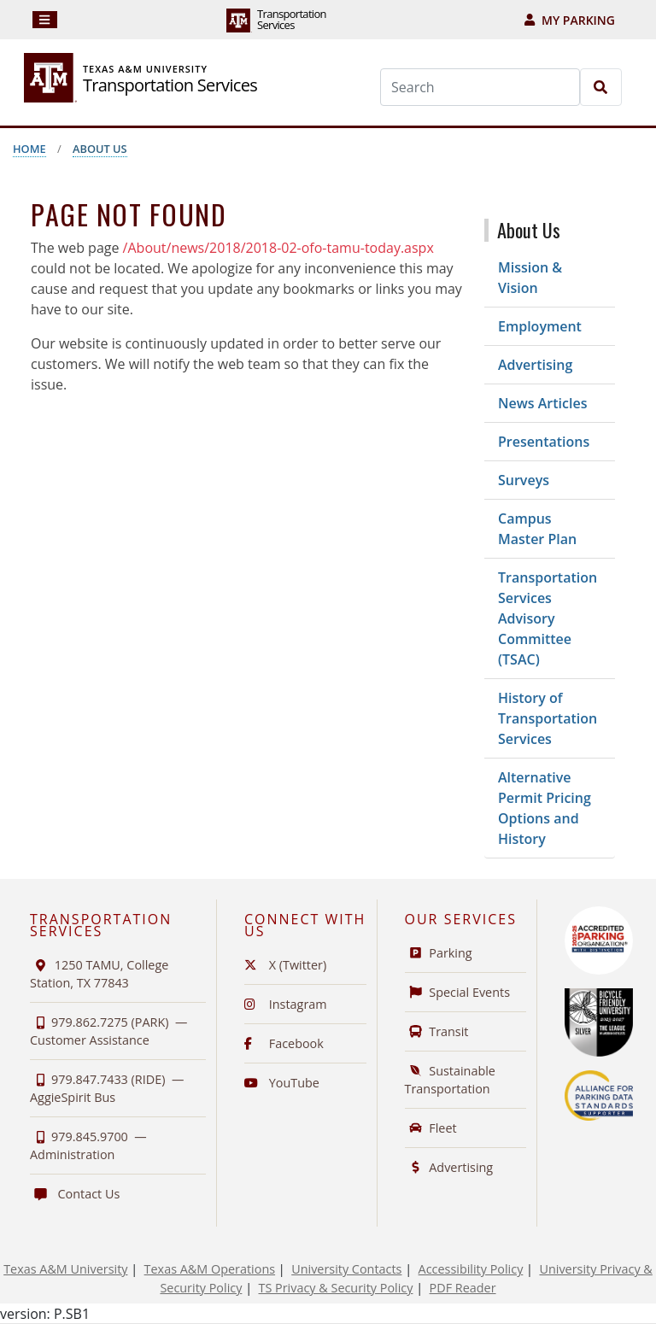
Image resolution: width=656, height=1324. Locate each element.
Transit (437, 1031)
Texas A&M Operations (209, 1269)
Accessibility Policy (471, 1269)
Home (29, 148)
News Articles (542, 403)
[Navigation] (44, 20)
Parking (438, 953)
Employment (540, 326)
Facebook (284, 1043)
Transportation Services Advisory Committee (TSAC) (547, 618)
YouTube (281, 1083)
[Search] (480, 87)
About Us (100, 148)
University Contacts (346, 1269)
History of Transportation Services (547, 718)
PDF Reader (463, 1288)
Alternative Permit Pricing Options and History (544, 808)
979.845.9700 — (88, 1145)
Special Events (458, 992)
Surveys (523, 480)
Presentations (543, 441)
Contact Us (75, 1194)
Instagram (285, 1004)
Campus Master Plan (537, 528)
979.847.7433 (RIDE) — (107, 1088)
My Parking (569, 20)
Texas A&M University (65, 1269)
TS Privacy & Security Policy (336, 1288)
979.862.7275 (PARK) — (108, 1031)
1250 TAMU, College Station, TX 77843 (99, 974)
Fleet (431, 1128)
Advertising (535, 364)
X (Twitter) (285, 965)
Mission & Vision (530, 277)
